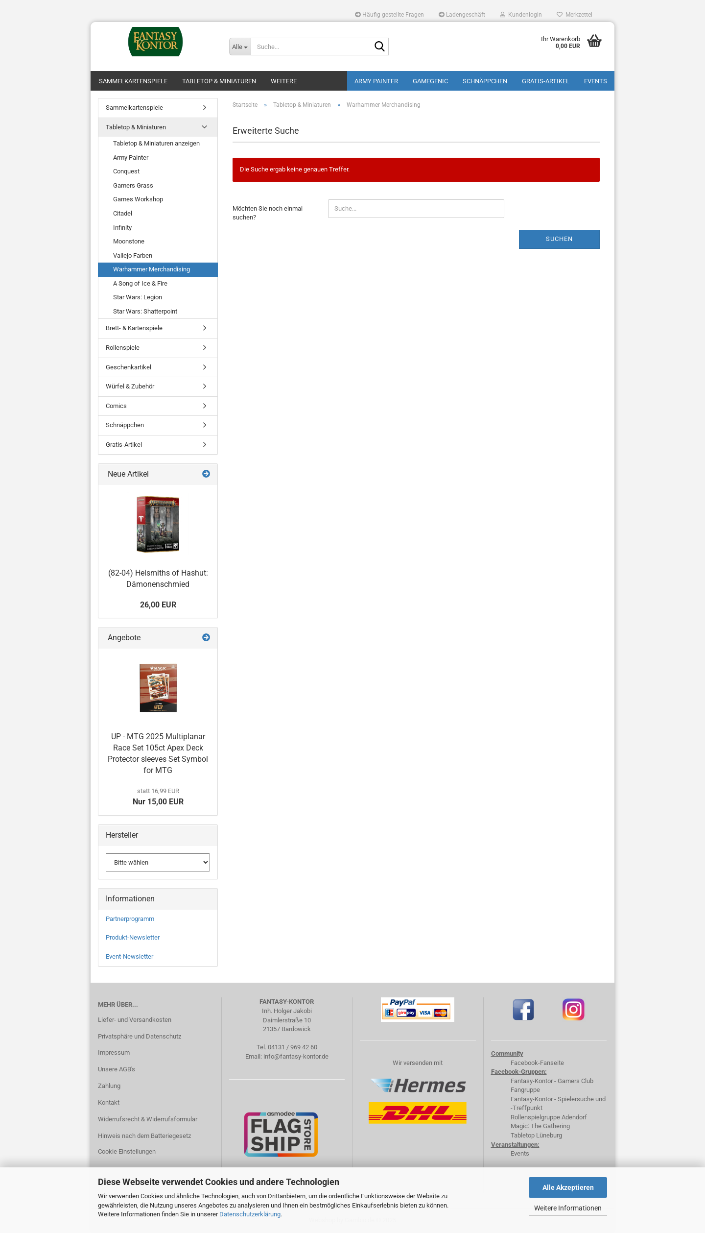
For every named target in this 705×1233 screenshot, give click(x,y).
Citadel (122, 213)
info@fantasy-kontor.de (296, 1056)
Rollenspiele (123, 347)
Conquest (126, 171)
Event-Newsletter (129, 956)
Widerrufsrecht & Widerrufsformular (147, 1119)
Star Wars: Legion (137, 297)
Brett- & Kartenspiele (134, 328)
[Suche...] (240, 46)
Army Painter (376, 81)
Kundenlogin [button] (521, 14)
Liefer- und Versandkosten (134, 1019)
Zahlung (109, 1085)
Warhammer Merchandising (151, 269)
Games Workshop (138, 199)
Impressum (114, 1052)
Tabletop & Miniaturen (219, 81)
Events (595, 81)
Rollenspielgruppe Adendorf (549, 1117)
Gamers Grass (133, 185)
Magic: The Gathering (540, 1126)
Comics (116, 406)
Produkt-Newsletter (133, 937)
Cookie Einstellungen (127, 1151)
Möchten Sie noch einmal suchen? (268, 213)
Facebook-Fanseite (537, 1062)
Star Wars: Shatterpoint (145, 311)
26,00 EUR (158, 604)
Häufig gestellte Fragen (389, 14)
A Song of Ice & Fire (140, 283)
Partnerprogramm (130, 918)
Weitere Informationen (568, 1208)
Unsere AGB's (116, 1069)
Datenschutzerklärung (250, 1214)
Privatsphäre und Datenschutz (139, 1036)
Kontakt (108, 1102)
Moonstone (128, 241)
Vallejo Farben (132, 255)
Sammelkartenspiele (133, 81)
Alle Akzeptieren (568, 1187)
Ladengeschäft (462, 14)
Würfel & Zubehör (130, 386)
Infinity (122, 227)
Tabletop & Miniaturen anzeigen (156, 143)
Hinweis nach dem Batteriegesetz (144, 1135)
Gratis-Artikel (545, 81)
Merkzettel (574, 14)
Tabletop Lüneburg (536, 1135)
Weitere (284, 81)
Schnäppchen (485, 81)
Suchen (559, 238)
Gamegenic (430, 81)
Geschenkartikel (128, 367)
